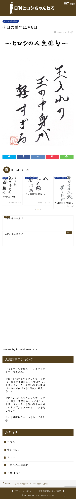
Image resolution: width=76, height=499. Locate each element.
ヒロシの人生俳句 (10, 21)
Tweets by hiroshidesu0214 (19, 349)
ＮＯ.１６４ (14, 472)
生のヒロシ (13, 449)
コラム (11, 442)
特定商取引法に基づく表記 (50, 491)
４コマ (11, 457)
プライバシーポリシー (24, 491)
